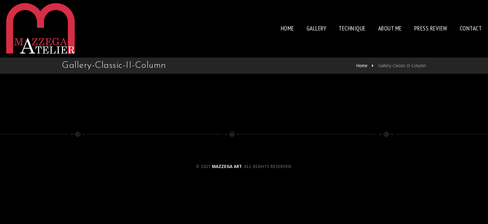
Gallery (316, 28)
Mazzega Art (227, 166)
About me (390, 28)
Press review (430, 28)
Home (287, 28)
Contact (471, 28)
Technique (352, 28)
